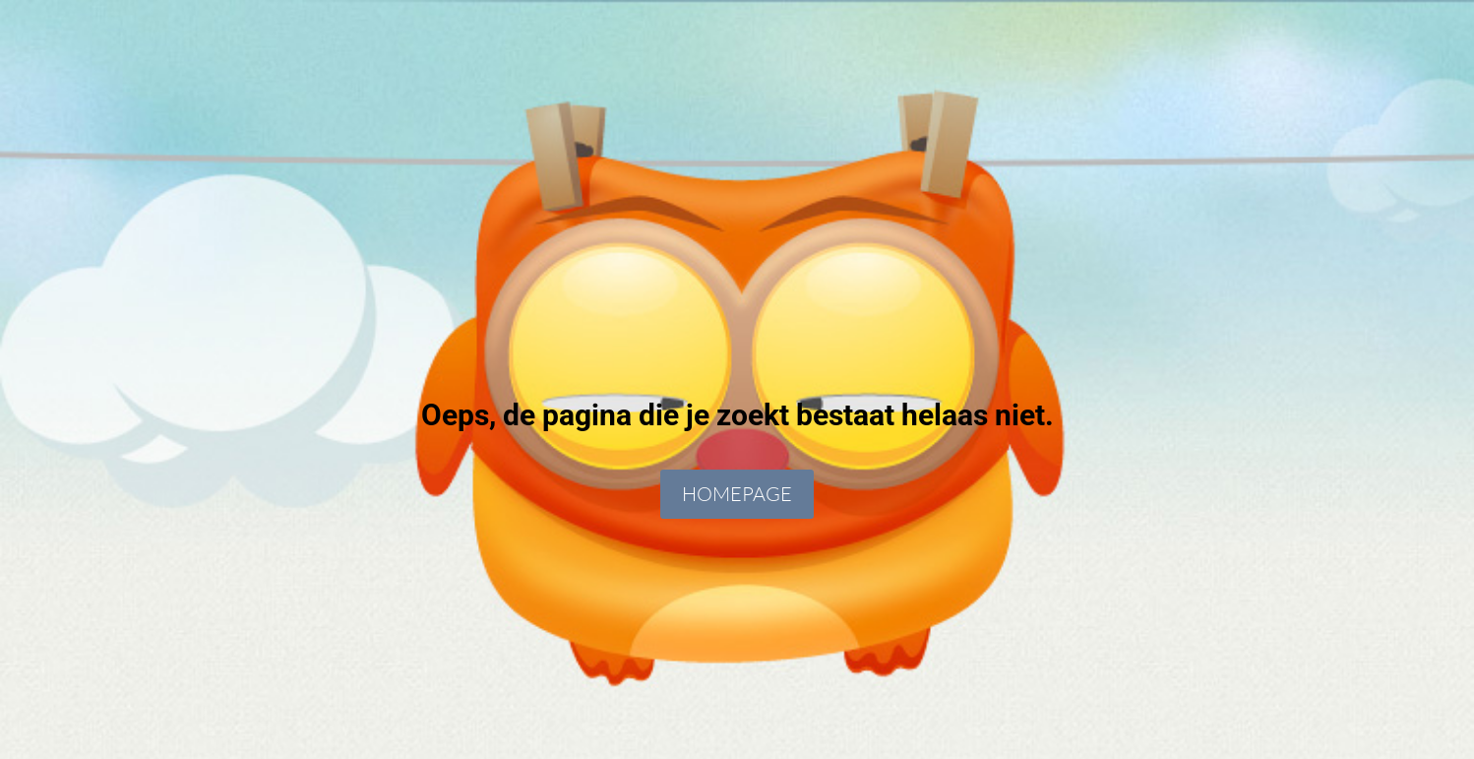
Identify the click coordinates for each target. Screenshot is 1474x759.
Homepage (737, 493)
